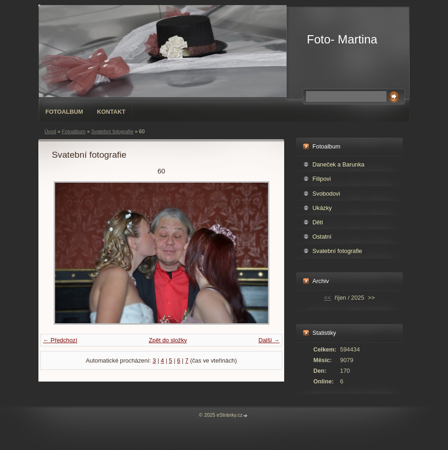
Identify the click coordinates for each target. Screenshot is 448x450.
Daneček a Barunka (338, 164)
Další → (269, 340)
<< (327, 297)
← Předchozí (60, 340)
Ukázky (322, 207)
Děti (317, 222)
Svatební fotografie (112, 131)
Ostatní (321, 236)
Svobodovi (326, 193)
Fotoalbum (64, 111)
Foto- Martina (342, 39)
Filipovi (321, 178)
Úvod (50, 131)
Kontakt (111, 111)
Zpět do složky (168, 340)
